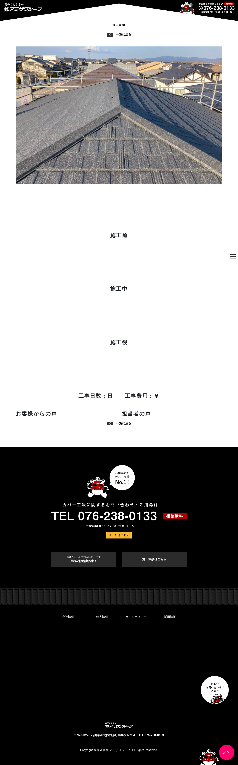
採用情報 (170, 617)
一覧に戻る (119, 34)
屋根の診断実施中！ (84, 559)
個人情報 (102, 617)
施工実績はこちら (154, 559)
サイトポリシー (136, 617)
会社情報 (68, 617)
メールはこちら (119, 535)
